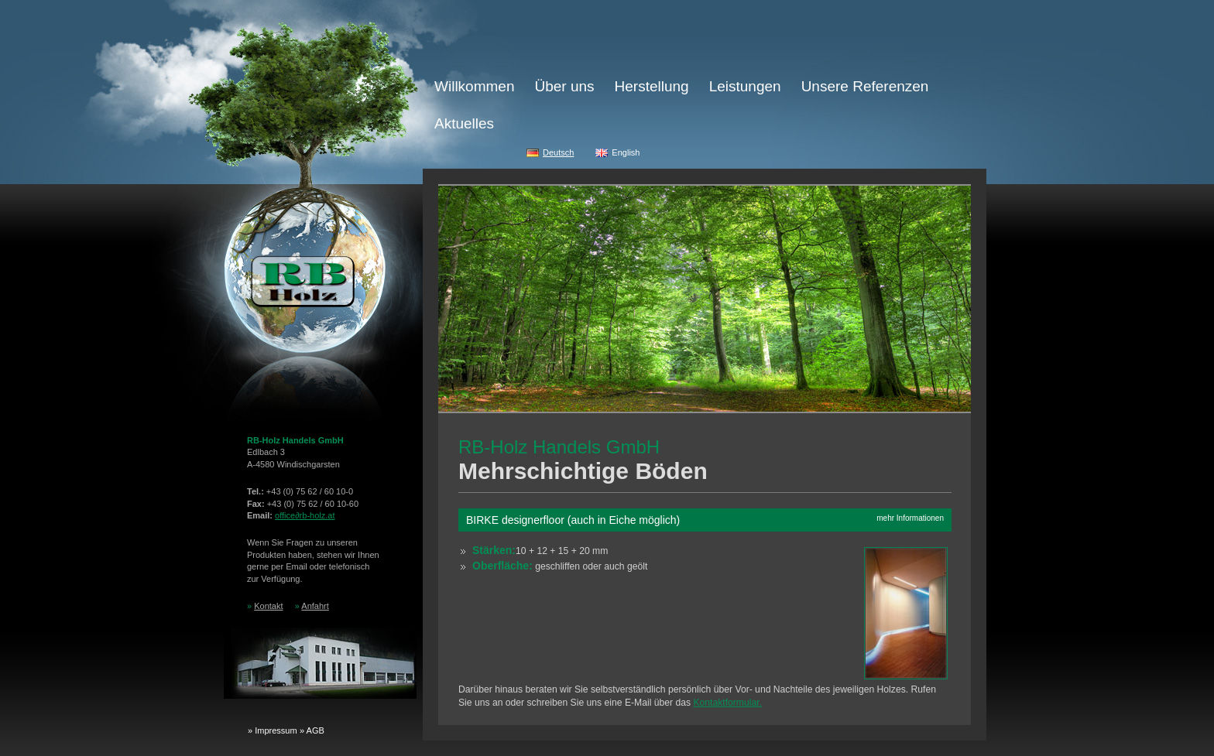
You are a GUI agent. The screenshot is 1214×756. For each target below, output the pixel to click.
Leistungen (745, 86)
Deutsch (558, 152)
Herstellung (652, 86)
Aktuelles (464, 123)
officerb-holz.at (304, 515)
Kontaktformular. (727, 702)
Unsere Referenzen (865, 86)
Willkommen (474, 86)
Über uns (564, 86)
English (626, 152)
